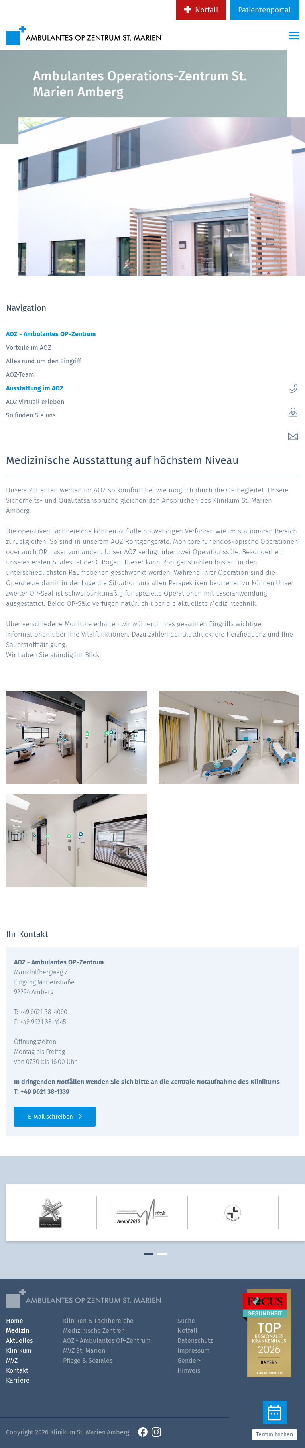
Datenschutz (195, 1340)
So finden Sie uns (30, 415)
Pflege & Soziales (87, 1360)
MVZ (12, 1360)
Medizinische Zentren (94, 1330)
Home (14, 1321)
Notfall (206, 9)
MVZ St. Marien (84, 1350)
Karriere (18, 1380)
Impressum (193, 1350)
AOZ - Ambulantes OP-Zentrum (51, 334)
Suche (186, 1321)
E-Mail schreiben (50, 1116)
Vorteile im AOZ (28, 347)
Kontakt (17, 1370)
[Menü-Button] (294, 35)
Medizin (17, 1330)
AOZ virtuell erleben (35, 402)
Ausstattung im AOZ (34, 388)
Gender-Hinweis (189, 1365)
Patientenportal (264, 9)
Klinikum (18, 1350)
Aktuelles (19, 1340)
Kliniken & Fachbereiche (98, 1321)
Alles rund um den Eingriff (43, 361)
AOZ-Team (20, 374)
